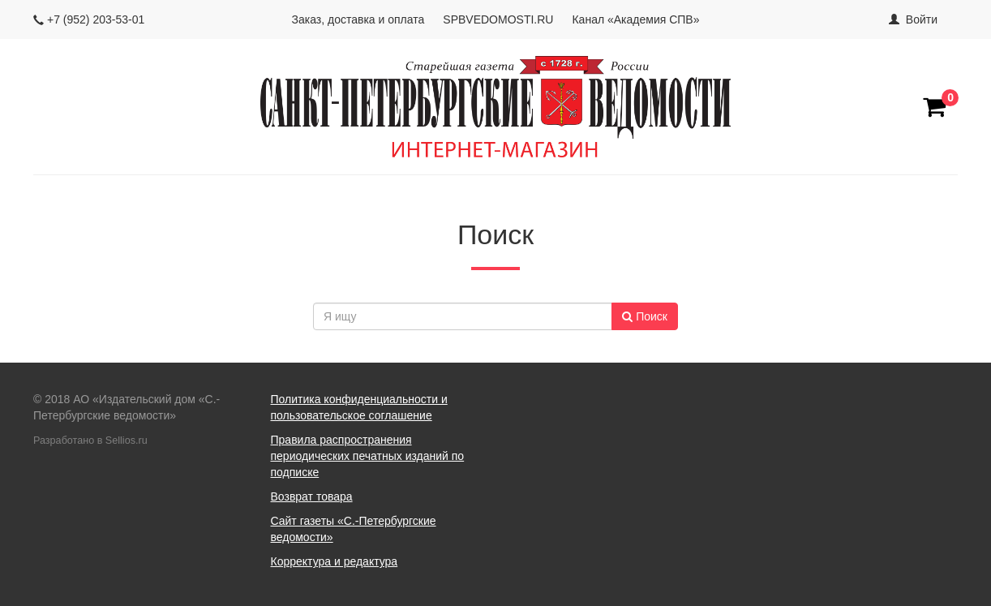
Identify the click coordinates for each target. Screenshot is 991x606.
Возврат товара (312, 496)
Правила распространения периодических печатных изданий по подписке (368, 456)
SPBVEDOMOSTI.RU (498, 19)
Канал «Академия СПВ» (635, 19)
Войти (921, 19)
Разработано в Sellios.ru (90, 440)
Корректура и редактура (334, 561)
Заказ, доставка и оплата (358, 19)
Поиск (644, 316)
